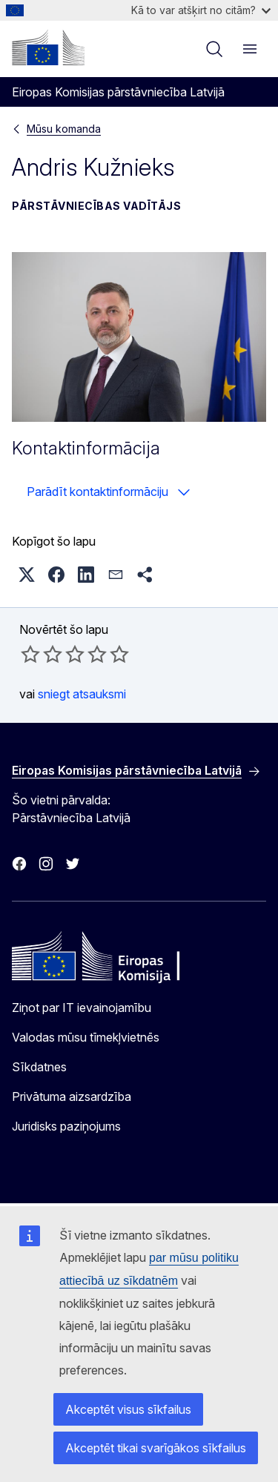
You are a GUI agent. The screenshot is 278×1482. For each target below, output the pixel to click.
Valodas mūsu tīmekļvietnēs (85, 1037)
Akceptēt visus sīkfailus (128, 1409)
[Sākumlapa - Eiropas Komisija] (48, 47)
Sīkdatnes (39, 1066)
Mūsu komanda (64, 128)
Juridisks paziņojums (66, 1126)
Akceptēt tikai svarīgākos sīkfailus (155, 1447)
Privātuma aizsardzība (71, 1096)
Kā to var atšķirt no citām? (201, 10)
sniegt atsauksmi (82, 694)
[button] (27, 574)
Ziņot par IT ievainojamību (81, 1007)
